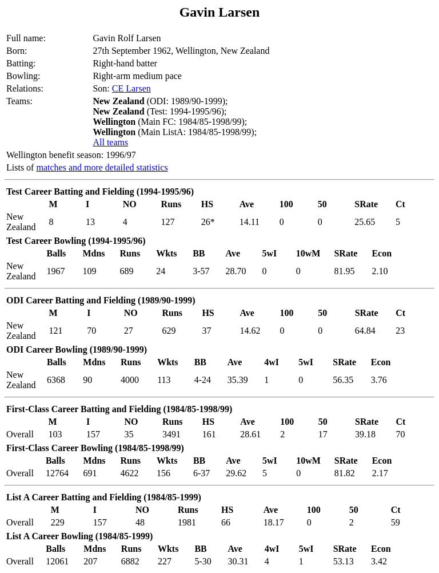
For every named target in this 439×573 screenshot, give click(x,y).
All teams (110, 142)
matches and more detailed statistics (101, 167)
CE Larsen (131, 88)
